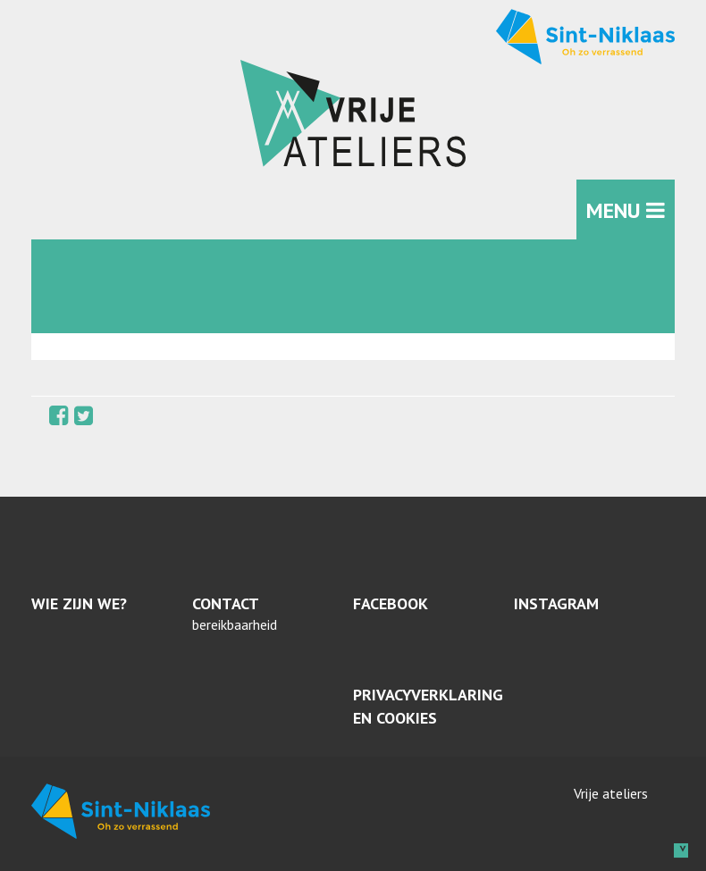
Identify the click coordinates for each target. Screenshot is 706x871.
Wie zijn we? (79, 603)
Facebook (390, 603)
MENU (625, 210)
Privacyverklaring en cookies (428, 706)
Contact (225, 603)
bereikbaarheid (234, 624)
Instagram (556, 603)
